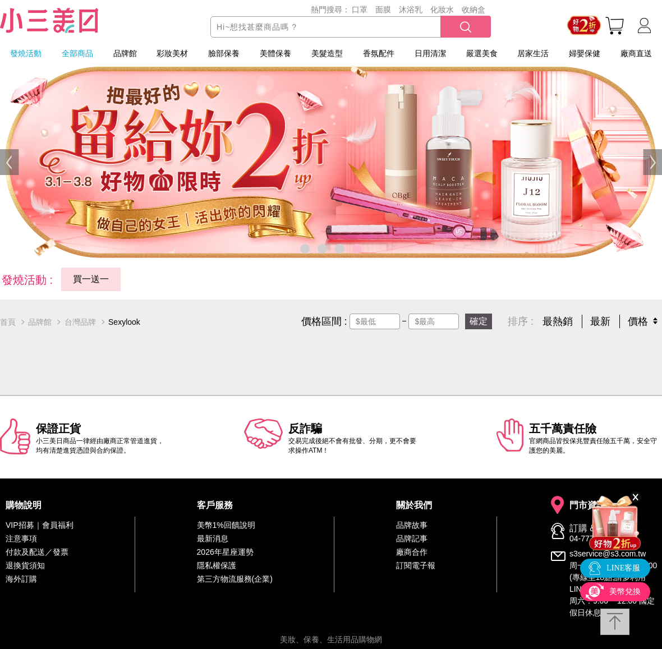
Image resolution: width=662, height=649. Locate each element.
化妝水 (442, 9)
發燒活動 (26, 53)
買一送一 (91, 279)
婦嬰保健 (584, 53)
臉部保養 (224, 53)
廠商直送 (636, 53)
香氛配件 (378, 53)
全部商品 (77, 53)
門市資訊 (587, 505)
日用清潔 (430, 53)
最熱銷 (558, 321)
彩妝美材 (172, 53)
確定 (479, 321)
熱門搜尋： (330, 9)
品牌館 (125, 53)
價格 (638, 321)
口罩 (359, 9)
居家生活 (533, 53)
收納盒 (473, 9)
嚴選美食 (482, 53)
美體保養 (275, 53)
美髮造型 (327, 53)
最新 (600, 321)
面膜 (383, 9)
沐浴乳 (410, 9)
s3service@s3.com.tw (607, 553)
